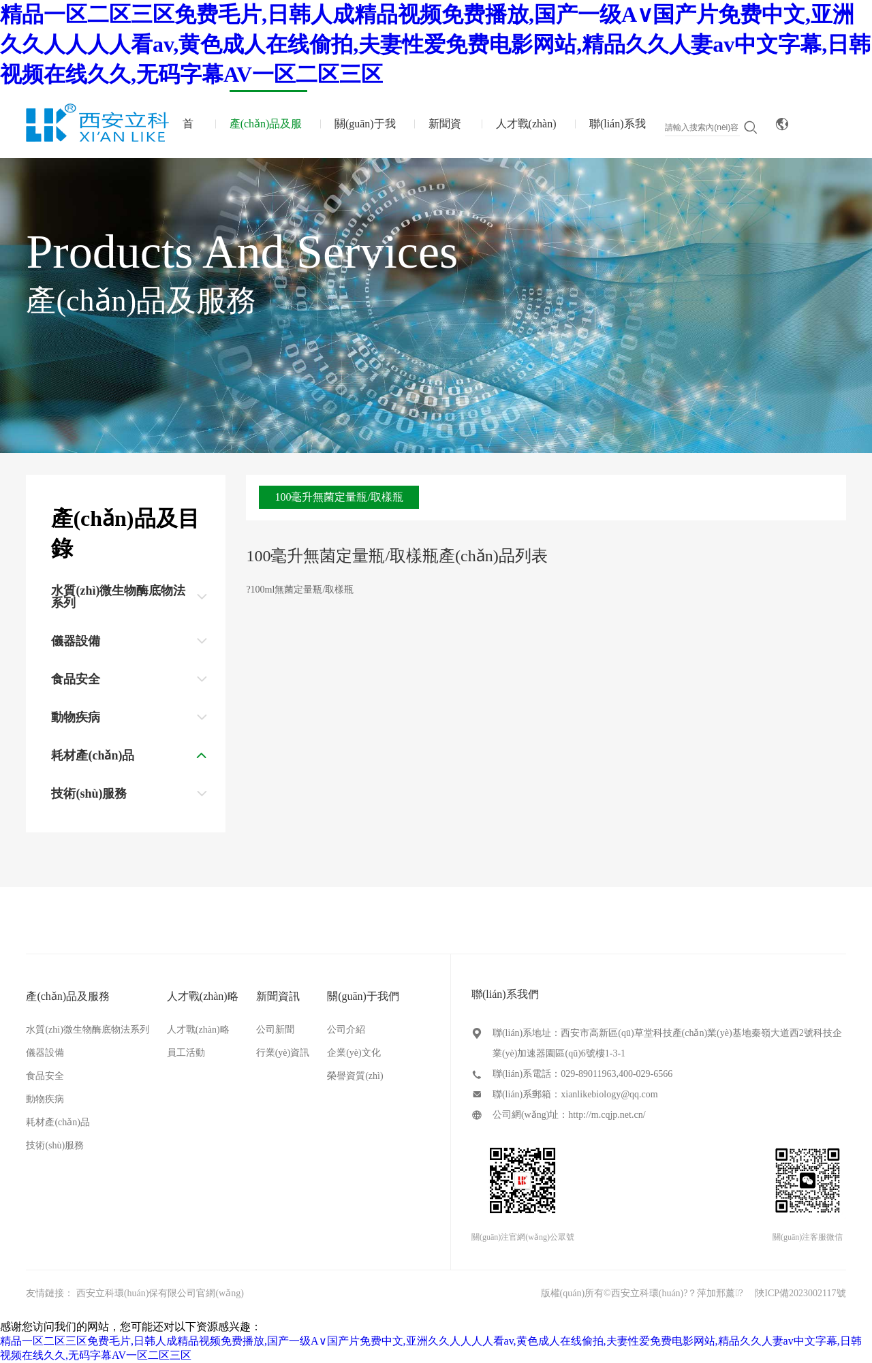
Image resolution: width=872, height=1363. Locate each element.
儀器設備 (45, 1053)
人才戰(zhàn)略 (526, 138)
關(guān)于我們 (365, 138)
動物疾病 (45, 1099)
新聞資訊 (445, 138)
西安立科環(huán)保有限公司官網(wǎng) (160, 1293)
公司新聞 (275, 1029)
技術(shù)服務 (55, 1145)
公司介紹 (346, 1029)
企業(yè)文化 (354, 1053)
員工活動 (186, 1053)
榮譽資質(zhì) (355, 1076)
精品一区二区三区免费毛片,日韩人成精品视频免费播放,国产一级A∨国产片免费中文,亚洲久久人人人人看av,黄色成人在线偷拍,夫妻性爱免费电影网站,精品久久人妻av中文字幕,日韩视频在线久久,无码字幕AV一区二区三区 (435, 44)
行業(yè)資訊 (283, 1053)
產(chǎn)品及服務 (266, 138)
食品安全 (45, 1076)
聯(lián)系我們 (617, 138)
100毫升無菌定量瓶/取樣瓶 (339, 497)
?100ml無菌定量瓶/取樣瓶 (300, 589)
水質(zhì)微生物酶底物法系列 (87, 1029)
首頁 (188, 138)
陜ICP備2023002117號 (800, 1293)
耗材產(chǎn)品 (58, 1122)
